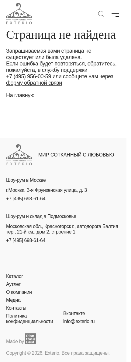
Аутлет (13, 284)
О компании (19, 292)
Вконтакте (74, 313)
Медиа (13, 300)
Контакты (16, 308)
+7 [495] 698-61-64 (25, 198)
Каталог (14, 276)
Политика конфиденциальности (29, 318)
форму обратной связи (34, 83)
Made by (21, 338)
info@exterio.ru (79, 321)
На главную (20, 95)
